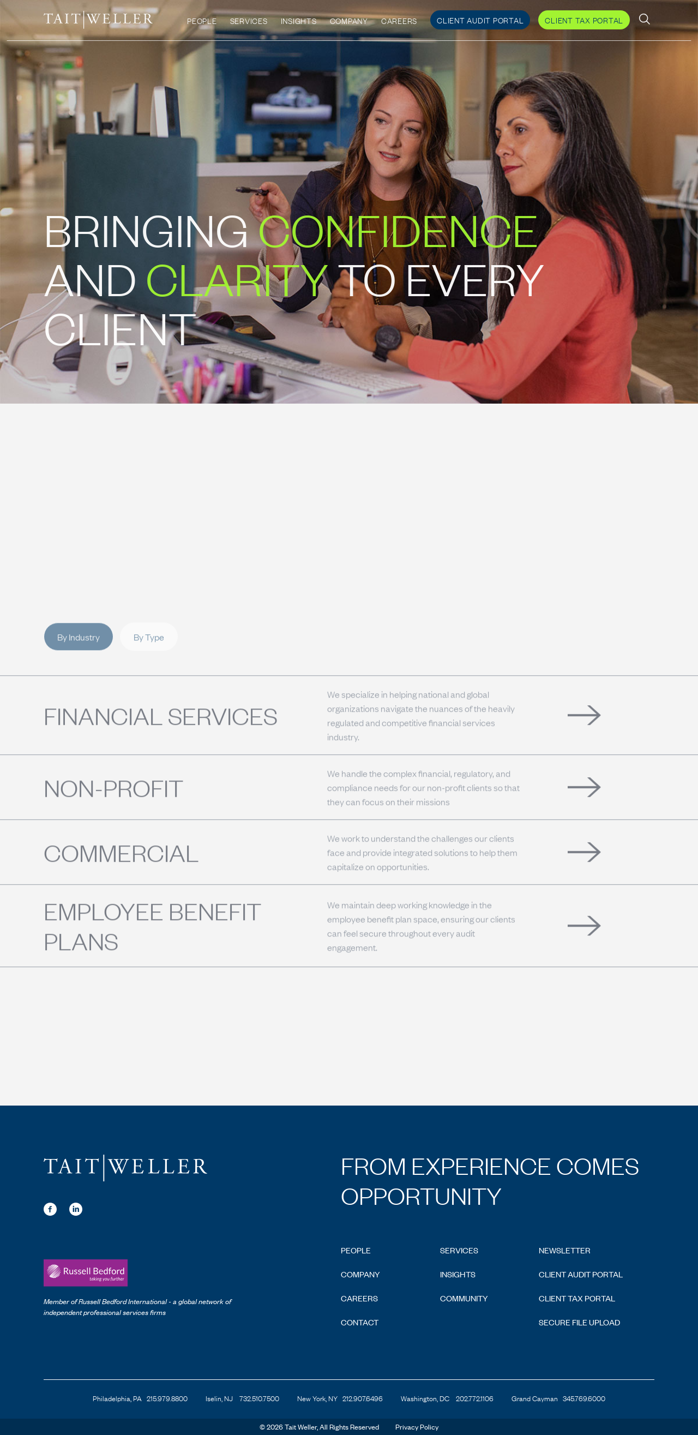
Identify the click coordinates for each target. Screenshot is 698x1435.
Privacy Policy (416, 1426)
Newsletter (565, 1250)
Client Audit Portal (480, 17)
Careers (399, 17)
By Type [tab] (149, 661)
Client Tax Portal (584, 17)
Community (464, 1298)
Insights (299, 17)
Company (349, 17)
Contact (359, 1322)
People (202, 17)
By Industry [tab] (78, 661)
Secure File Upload (579, 1322)
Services (249, 17)
